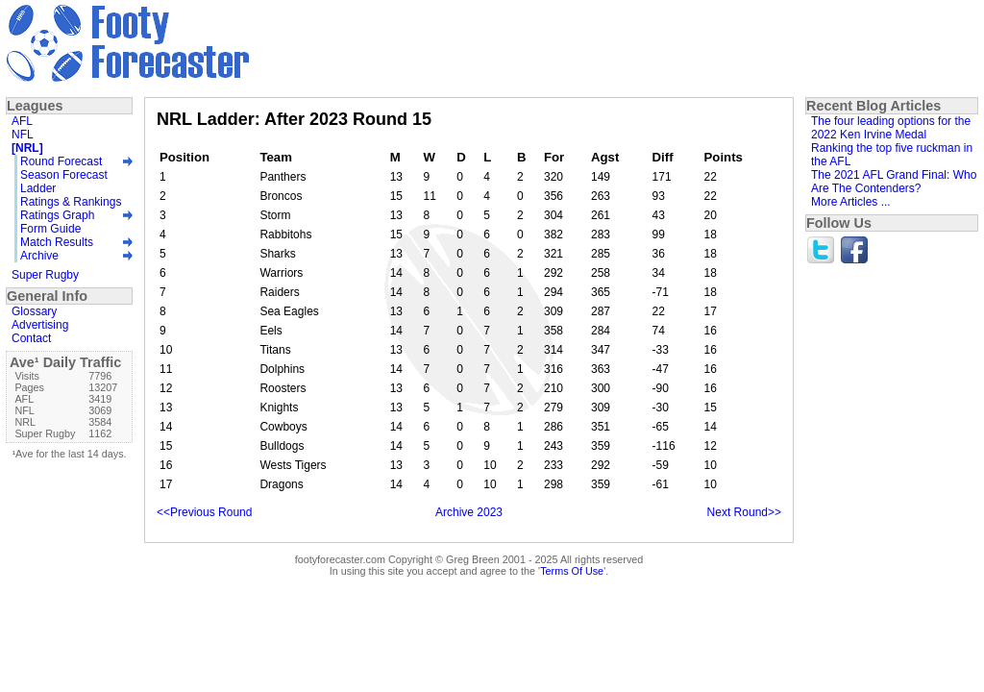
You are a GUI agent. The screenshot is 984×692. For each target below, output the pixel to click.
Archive (39, 255)
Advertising (40, 325)
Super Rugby (45, 275)
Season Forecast (64, 175)
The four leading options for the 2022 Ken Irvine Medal (891, 127)
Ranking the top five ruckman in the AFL (891, 154)
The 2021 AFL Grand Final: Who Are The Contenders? (893, 181)
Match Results (56, 242)
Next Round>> (744, 512)
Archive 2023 (469, 512)
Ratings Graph (57, 215)
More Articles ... (851, 202)
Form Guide (50, 228)
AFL (22, 121)
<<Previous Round (204, 512)
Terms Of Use (571, 571)
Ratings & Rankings (70, 202)
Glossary (34, 311)
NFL (23, 134)
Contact (31, 338)
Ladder (38, 188)
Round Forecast (61, 161)
